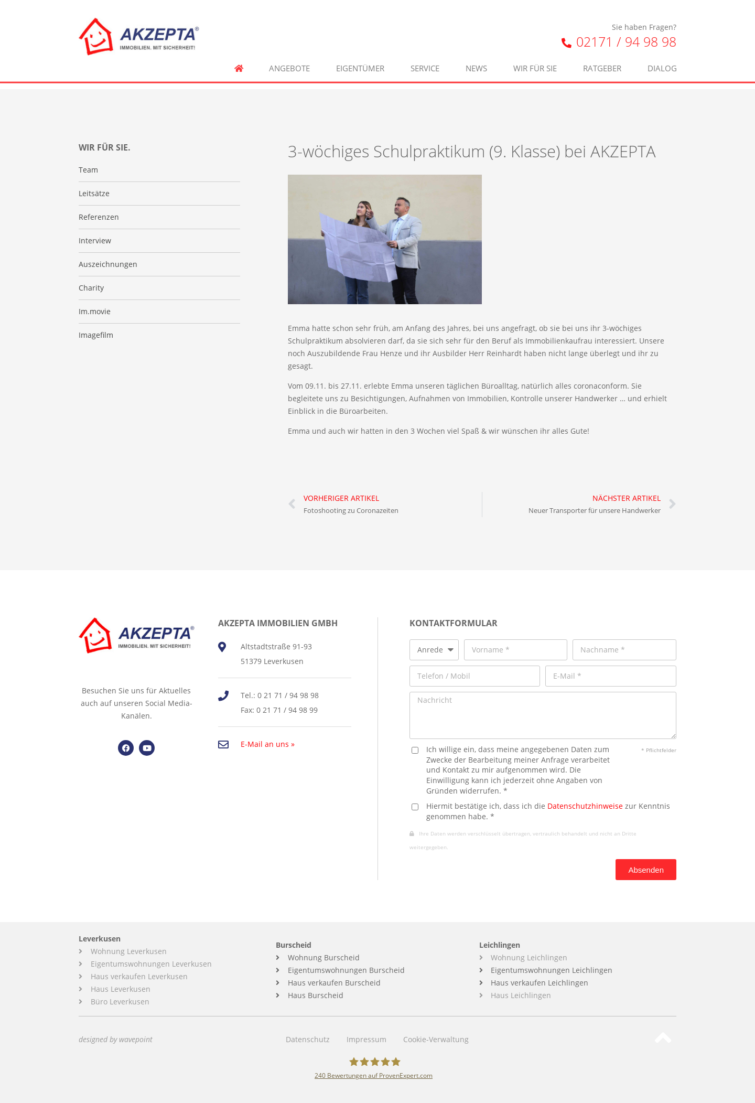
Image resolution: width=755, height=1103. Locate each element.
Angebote (289, 47)
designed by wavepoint (116, 1039)
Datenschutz (308, 1039)
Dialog (662, 47)
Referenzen (99, 217)
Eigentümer (360, 47)
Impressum (366, 1039)
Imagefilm (96, 335)
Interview (95, 240)
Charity (91, 288)
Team (88, 170)
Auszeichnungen (108, 264)
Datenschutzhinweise (585, 806)
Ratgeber (602, 47)
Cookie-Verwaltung (436, 1039)
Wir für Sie (535, 47)
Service (425, 47)
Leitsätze (94, 193)
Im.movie (95, 311)
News (476, 47)
